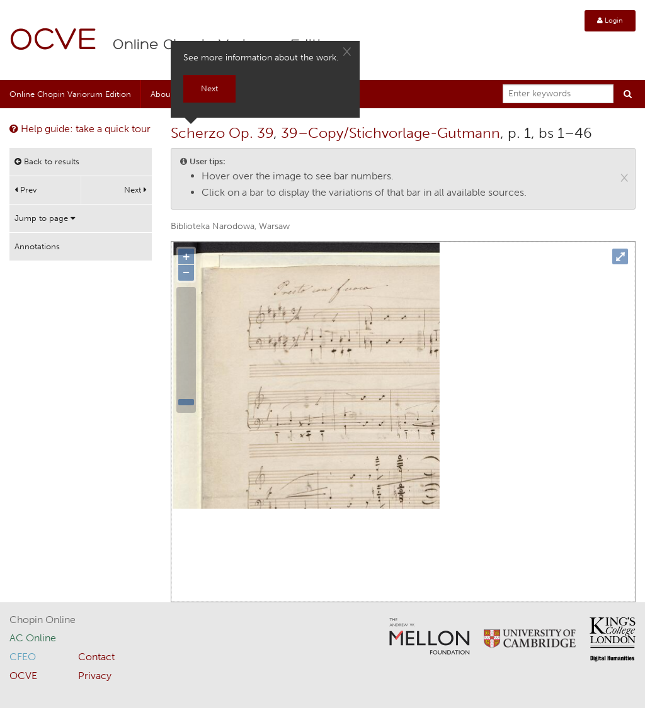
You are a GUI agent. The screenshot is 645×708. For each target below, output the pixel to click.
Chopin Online (42, 620)
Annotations (37, 246)
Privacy (94, 676)
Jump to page (44, 218)
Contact (96, 657)
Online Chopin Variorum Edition (70, 94)
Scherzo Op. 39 (222, 133)
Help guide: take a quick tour (80, 129)
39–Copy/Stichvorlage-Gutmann (390, 133)
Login (610, 20)
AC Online (32, 638)
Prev (25, 189)
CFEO (22, 657)
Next (135, 189)
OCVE (53, 41)
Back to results (46, 161)
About (162, 94)
